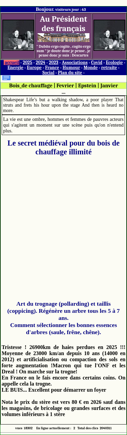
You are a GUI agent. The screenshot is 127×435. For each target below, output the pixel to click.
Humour (71, 67)
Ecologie (114, 62)
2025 (27, 62)
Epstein (87, 86)
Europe (34, 67)
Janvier (109, 86)
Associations (74, 62)
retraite (109, 67)
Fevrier (65, 86)
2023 (53, 62)
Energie (15, 67)
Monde (91, 67)
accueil (12, 62)
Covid (96, 62)
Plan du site (70, 72)
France (52, 67)
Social (48, 72)
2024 (41, 62)
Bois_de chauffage (30, 86)
